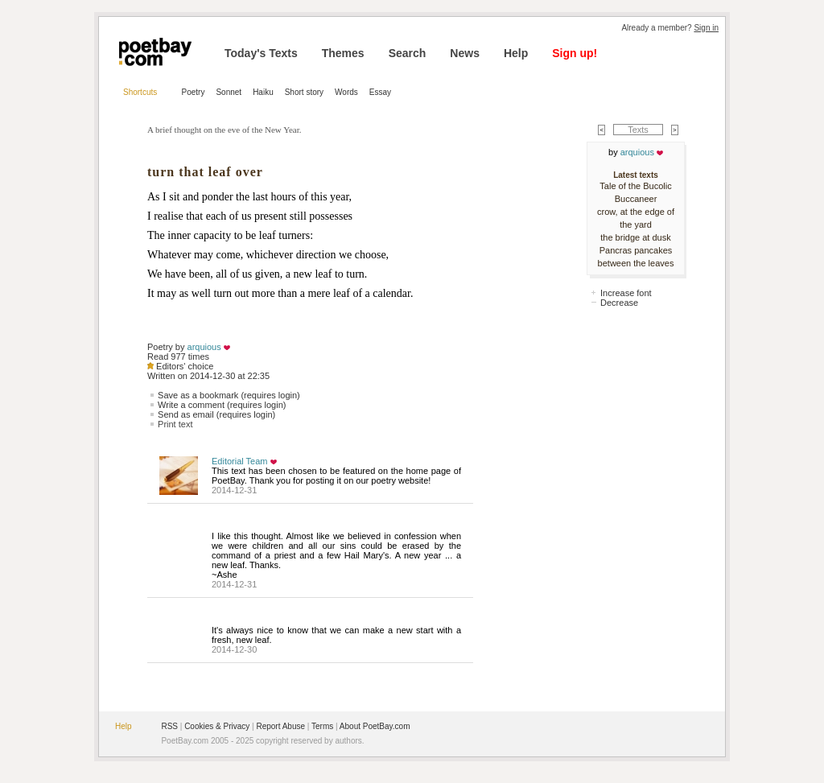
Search (407, 53)
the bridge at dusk (635, 237)
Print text (175, 424)
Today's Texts (261, 53)
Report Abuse (280, 726)
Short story (304, 92)
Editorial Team (240, 461)
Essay (380, 92)
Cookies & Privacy (216, 726)
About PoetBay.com (375, 726)
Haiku (263, 92)
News (465, 53)
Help (516, 53)
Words (346, 92)
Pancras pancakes (636, 250)
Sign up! (574, 53)
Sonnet (228, 92)
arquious (204, 347)
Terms (322, 726)
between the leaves (636, 263)
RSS (169, 726)
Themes (343, 53)
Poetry (193, 92)
